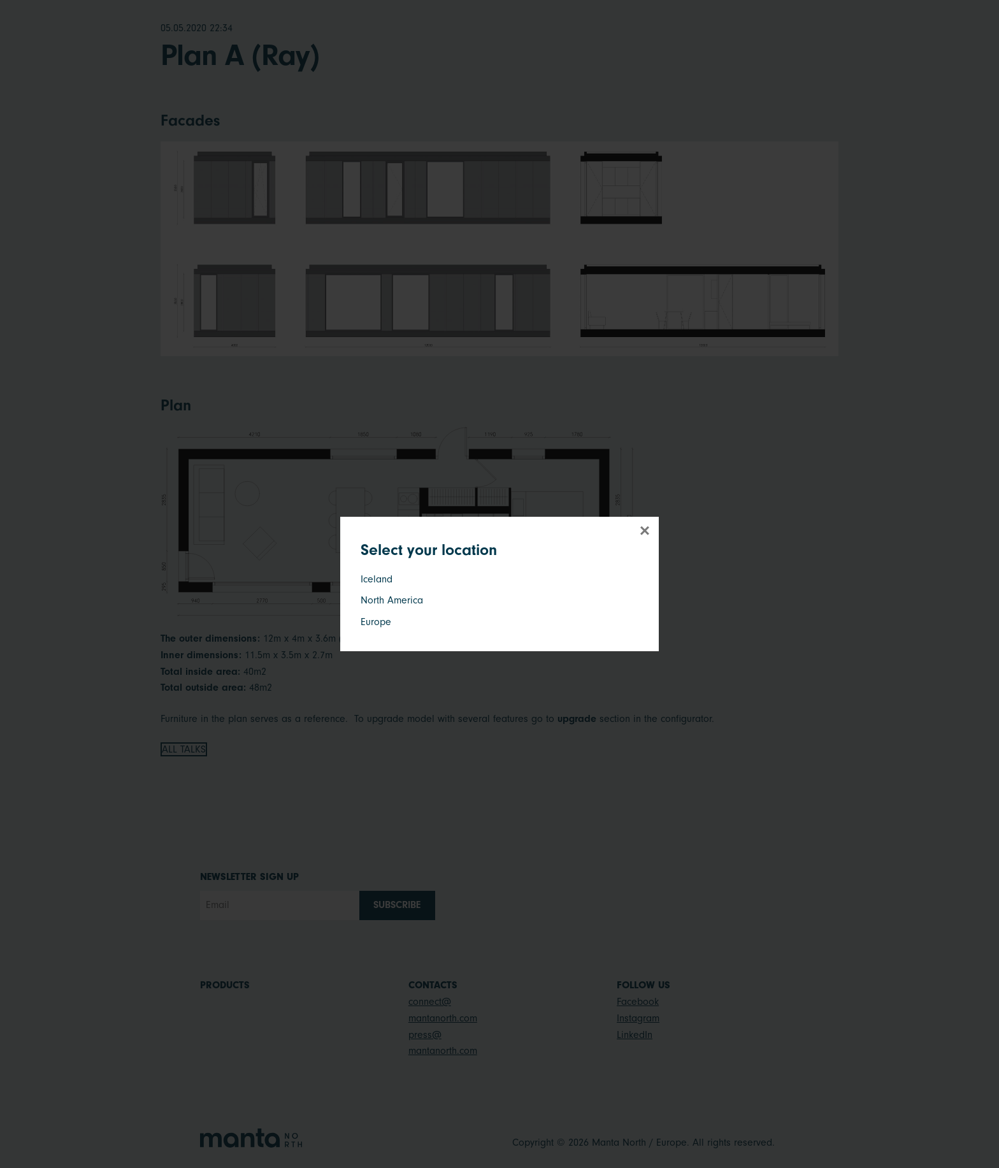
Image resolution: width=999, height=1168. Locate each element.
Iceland (376, 579)
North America (392, 600)
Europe (376, 622)
